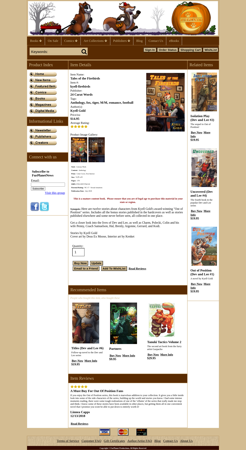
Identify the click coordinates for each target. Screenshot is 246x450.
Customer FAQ (91, 441)
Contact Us (156, 41)
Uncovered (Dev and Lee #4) (201, 193)
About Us (186, 441)
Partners (115, 349)
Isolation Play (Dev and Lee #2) (202, 118)
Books (36, 41)
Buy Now (77, 360)
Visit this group (55, 193)
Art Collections (95, 41)
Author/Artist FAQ (139, 441)
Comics (71, 41)
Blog (139, 41)
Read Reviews (137, 268)
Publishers (121, 41)
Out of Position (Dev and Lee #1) (202, 272)
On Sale (53, 41)
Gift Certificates (114, 441)
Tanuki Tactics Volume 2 (164, 342)
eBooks (174, 41)
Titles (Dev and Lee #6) (87, 348)
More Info (90, 360)
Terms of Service (68, 441)
